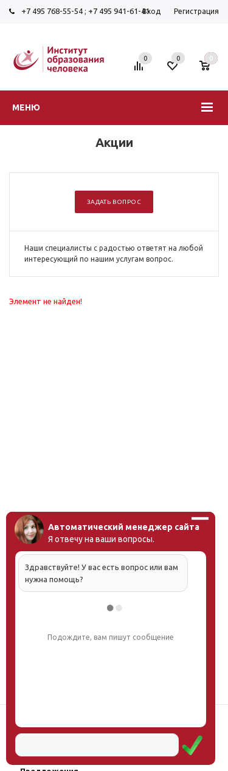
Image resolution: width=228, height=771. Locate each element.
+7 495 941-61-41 (119, 11)
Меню (26, 107)
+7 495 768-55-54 (52, 11)
